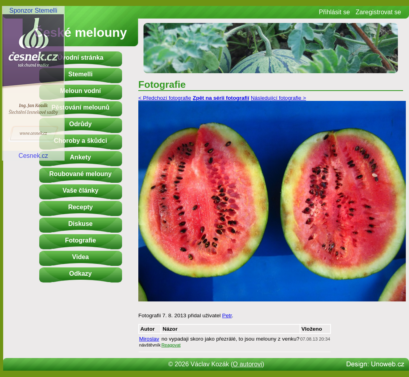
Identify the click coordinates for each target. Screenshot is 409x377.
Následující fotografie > (278, 98)
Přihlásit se (334, 12)
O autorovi (247, 364)
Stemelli (80, 74)
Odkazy (80, 273)
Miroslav (149, 339)
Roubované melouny (80, 174)
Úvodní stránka (80, 57)
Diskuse (80, 223)
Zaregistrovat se (378, 12)
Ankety (80, 157)
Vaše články (81, 190)
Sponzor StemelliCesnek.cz (33, 83)
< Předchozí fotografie (164, 98)
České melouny (80, 32)
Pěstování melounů (81, 107)
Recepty (80, 207)
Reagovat (171, 345)
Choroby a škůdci (80, 140)
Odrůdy (80, 124)
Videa (80, 257)
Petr (227, 315)
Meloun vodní (80, 90)
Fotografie (80, 240)
